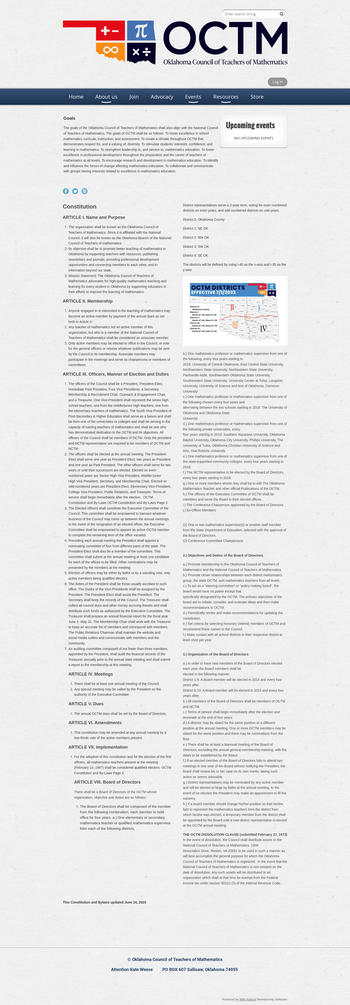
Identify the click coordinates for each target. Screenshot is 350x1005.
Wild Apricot (247, 999)
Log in (278, 81)
